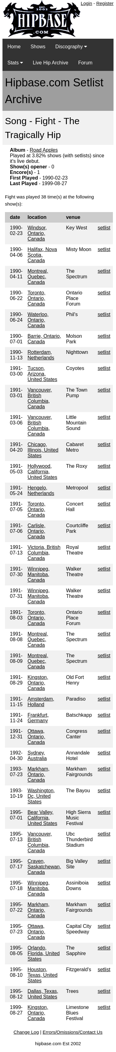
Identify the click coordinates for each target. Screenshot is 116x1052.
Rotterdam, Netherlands (41, 355)
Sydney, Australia (37, 755)
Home (14, 46)
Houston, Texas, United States (43, 975)
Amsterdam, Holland (41, 701)
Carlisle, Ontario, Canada (36, 531)
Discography (71, 46)
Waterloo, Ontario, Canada (38, 320)
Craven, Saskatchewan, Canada (44, 867)
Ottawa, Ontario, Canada (36, 736)
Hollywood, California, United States (42, 471)
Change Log (26, 1032)
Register (105, 3)
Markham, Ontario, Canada (38, 774)
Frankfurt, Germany (38, 717)
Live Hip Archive (50, 62)
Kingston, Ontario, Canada (38, 683)
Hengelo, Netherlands (41, 490)
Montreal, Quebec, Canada (38, 276)
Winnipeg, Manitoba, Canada (38, 574)
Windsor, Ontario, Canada (37, 233)
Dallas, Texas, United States (43, 994)
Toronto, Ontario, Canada (36, 298)
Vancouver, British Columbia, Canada (40, 398)
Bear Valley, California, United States (42, 818)
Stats (15, 62)
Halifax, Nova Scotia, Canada (42, 255)
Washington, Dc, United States (41, 796)
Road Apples (44, 150)
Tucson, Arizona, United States (42, 374)
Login (86, 3)
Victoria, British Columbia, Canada (44, 553)
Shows (38, 46)
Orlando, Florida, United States (44, 953)
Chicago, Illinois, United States (43, 450)
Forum (85, 62)
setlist (104, 227)
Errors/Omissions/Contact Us (72, 1032)
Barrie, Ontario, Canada (44, 338)
